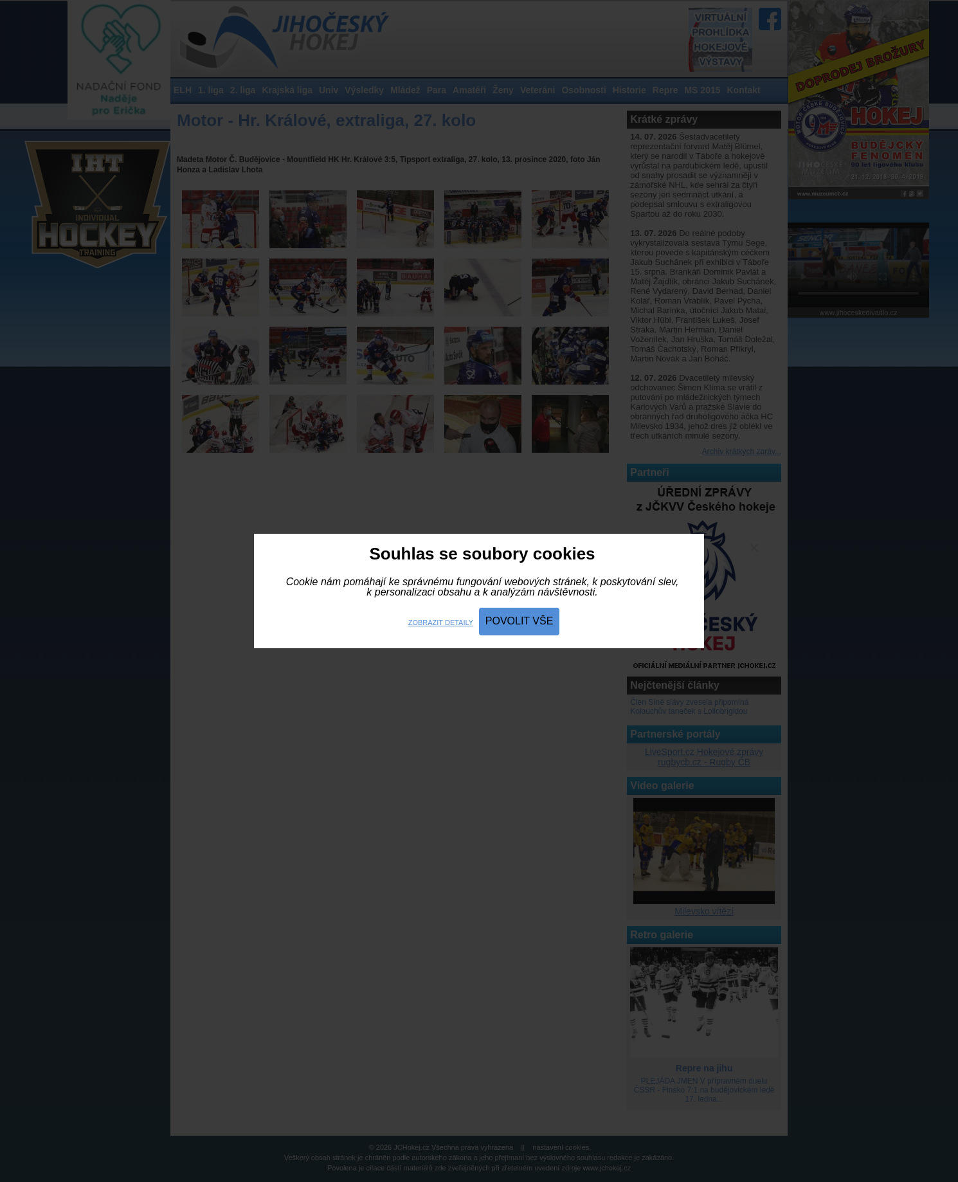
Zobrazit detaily (440, 622)
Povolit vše (519, 620)
